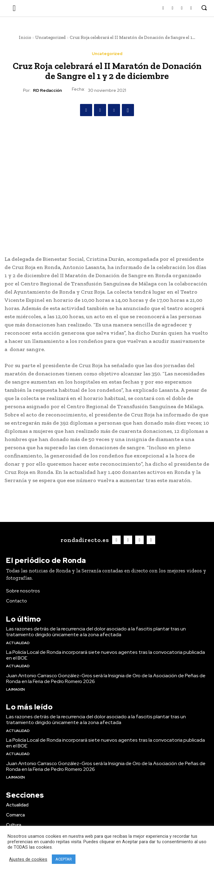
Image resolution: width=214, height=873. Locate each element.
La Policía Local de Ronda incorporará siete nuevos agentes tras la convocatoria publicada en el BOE (105, 655)
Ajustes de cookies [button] (28, 859)
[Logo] (84, 539)
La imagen (15, 689)
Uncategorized (50, 37)
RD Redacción (47, 90)
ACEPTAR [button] (63, 859)
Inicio (25, 37)
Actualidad (17, 642)
